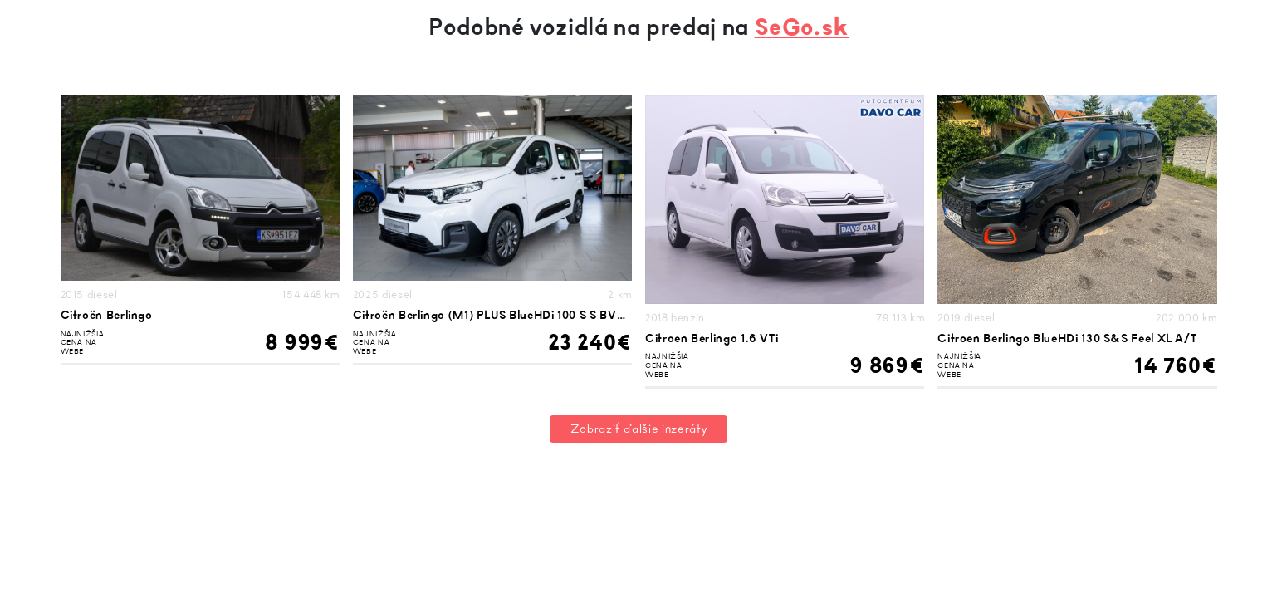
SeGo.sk (802, 27)
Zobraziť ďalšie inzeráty (638, 429)
